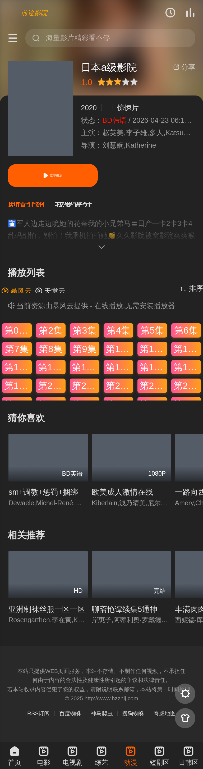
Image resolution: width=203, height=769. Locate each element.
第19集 (18, 391)
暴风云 (16, 297)
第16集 (119, 372)
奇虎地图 (165, 719)
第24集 (187, 391)
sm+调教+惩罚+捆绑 (43, 497)
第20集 (52, 391)
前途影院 (34, 12)
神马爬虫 (102, 719)
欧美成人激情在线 (122, 497)
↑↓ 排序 (191, 294)
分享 (184, 67)
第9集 (84, 354)
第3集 (84, 335)
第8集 (50, 354)
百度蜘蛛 (70, 719)
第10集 (119, 354)
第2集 (50, 335)
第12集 (187, 354)
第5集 (152, 335)
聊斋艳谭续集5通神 (124, 614)
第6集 (186, 335)
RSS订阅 (38, 719)
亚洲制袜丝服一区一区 (46, 614)
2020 (89, 108)
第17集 (153, 372)
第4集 (118, 335)
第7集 (17, 354)
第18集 (187, 372)
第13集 (18, 372)
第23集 (153, 391)
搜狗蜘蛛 (133, 719)
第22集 (119, 391)
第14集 (52, 372)
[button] (31, 207)
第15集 (85, 372)
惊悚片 (128, 108)
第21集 (85, 391)
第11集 (153, 354)
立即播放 (52, 175)
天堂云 (50, 297)
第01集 (18, 335)
